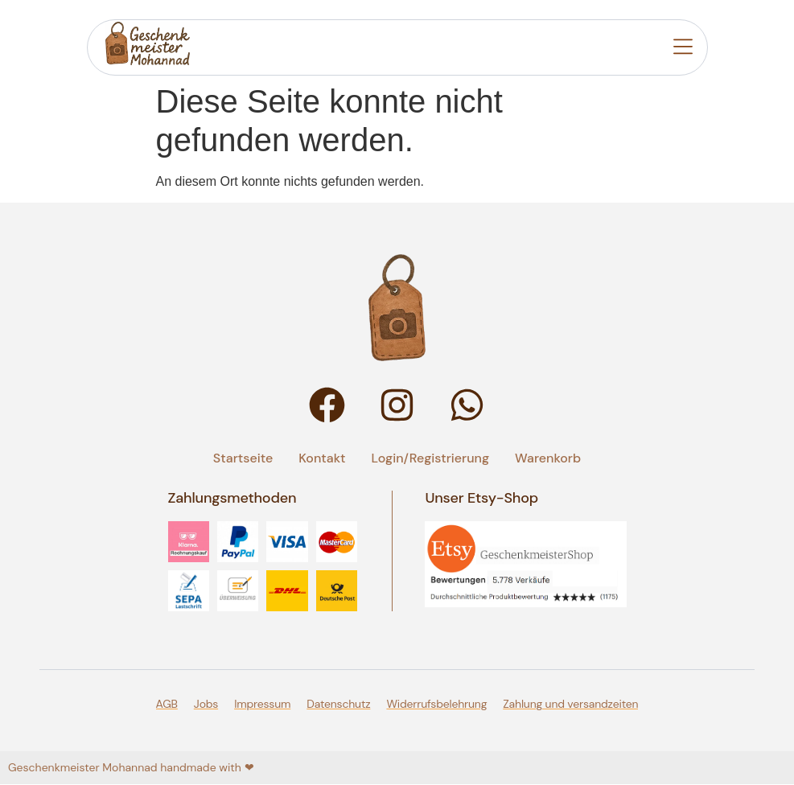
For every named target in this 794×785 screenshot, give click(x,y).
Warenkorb (548, 458)
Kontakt (321, 458)
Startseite (243, 458)
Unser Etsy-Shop (481, 498)
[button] (683, 48)
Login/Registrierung (431, 458)
